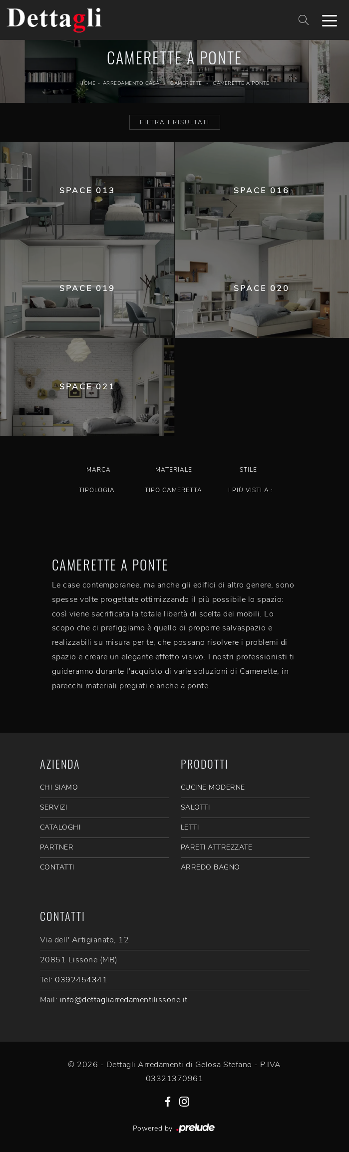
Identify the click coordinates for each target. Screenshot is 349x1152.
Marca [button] (98, 470)
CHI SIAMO (59, 787)
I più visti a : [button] (250, 490)
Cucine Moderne (213, 787)
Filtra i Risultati (175, 122)
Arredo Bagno (210, 867)
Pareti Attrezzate (217, 847)
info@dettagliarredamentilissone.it (124, 999)
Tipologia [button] (97, 490)
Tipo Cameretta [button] (173, 490)
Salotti (195, 807)
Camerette (186, 83)
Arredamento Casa (131, 83)
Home (87, 83)
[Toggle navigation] (329, 20)
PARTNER (57, 847)
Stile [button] (248, 470)
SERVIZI (53, 807)
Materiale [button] (173, 470)
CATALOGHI (60, 827)
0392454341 (81, 979)
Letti (190, 827)
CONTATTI (57, 867)
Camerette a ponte (241, 83)
